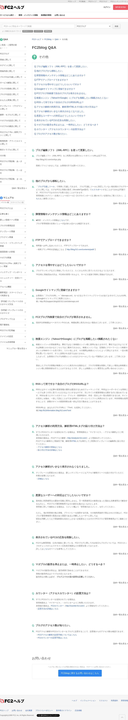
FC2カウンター (57, 606)
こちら (62, 220)
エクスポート (97, 190)
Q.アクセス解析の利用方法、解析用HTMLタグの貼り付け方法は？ (66, 107)
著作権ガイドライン (64, 710)
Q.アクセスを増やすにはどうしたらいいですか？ (57, 84)
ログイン (106, 7)
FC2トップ (72, 1)
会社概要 (28, 710)
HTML (73, 441)
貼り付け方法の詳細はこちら (50, 450)
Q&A (57, 39)
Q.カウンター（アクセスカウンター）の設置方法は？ (60, 129)
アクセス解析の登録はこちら (50, 447)
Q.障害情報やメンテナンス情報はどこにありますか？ (60, 75)
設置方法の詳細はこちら (48, 609)
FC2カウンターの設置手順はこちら (52, 638)
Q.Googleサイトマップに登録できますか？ (54, 89)
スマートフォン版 (17, 202)
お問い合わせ (60, 15)
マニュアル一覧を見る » (16, 348)
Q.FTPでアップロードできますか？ (51, 80)
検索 (116, 26)
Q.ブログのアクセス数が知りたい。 (51, 134)
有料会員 (48, 31)
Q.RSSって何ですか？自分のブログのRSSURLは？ (59, 102)
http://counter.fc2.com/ (75, 606)
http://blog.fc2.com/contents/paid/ (80, 249)
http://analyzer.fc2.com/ (77, 438)
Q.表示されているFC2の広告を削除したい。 (55, 120)
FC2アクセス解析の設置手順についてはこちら (57, 635)
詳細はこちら (43, 479)
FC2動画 (82, 1)
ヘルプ (74, 701)
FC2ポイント (27, 31)
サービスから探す (7, 15)
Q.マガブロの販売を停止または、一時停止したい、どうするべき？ (66, 125)
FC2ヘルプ (36, 39)
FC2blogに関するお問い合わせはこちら (80, 673)
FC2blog (47, 39)
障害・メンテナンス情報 (28, 15)
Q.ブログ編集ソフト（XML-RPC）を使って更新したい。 (61, 66)
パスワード (38, 31)
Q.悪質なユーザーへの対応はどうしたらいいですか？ (60, 116)
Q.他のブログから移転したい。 (49, 71)
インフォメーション (88, 701)
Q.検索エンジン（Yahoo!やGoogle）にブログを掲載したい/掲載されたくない (71, 98)
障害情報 (124, 701)
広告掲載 (78, 710)
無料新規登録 (120, 7)
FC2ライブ (92, 1)
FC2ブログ (103, 1)
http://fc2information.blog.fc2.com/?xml (55, 410)
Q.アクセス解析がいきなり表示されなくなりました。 (60, 111)
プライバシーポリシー (44, 710)
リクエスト (103, 701)
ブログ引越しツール (46, 186)
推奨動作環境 (46, 15)
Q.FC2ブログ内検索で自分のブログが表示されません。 (60, 93)
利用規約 (114, 701)
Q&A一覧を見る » (120, 170)
